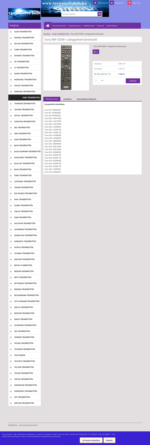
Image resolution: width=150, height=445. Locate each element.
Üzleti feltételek (111, 25)
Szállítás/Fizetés (89, 25)
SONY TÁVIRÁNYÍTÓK (60, 33)
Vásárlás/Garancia (74, 25)
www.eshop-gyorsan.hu (28, 425)
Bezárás (109, 440)
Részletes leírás (52, 99)
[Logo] (24, 14)
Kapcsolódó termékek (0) (86, 99)
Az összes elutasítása (90, 440)
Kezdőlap (47, 33)
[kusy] (97, 80)
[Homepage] (48, 26)
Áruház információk (59, 25)
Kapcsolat (100, 25)
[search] (100, 14)
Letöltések (67, 99)
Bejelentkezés (102, 2)
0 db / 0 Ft (136, 2)
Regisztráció (119, 2)
